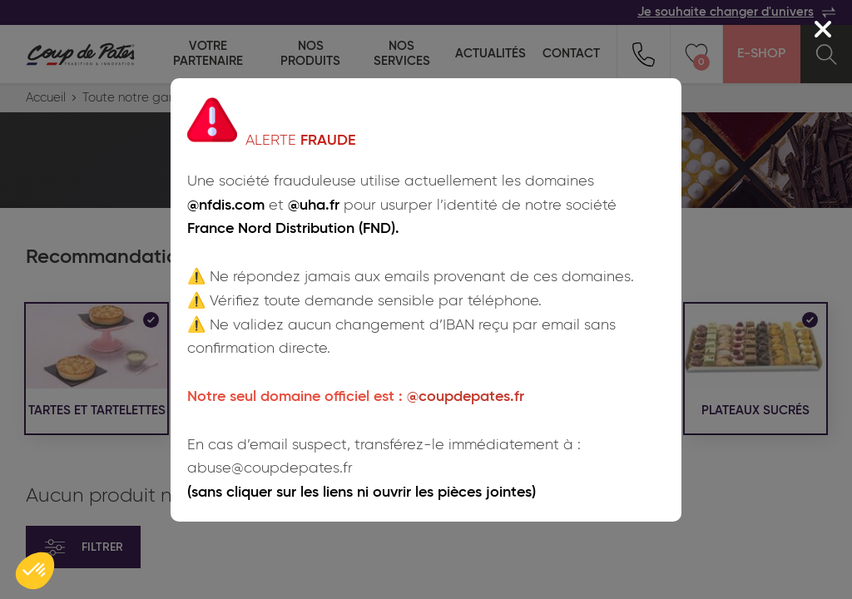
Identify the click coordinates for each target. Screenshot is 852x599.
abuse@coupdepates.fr (270, 468)
